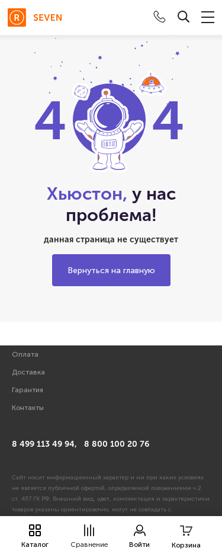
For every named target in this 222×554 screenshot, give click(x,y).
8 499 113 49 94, (44, 444)
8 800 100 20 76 (116, 444)
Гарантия (27, 390)
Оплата (25, 354)
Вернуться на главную (111, 270)
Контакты (28, 408)
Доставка (28, 372)
